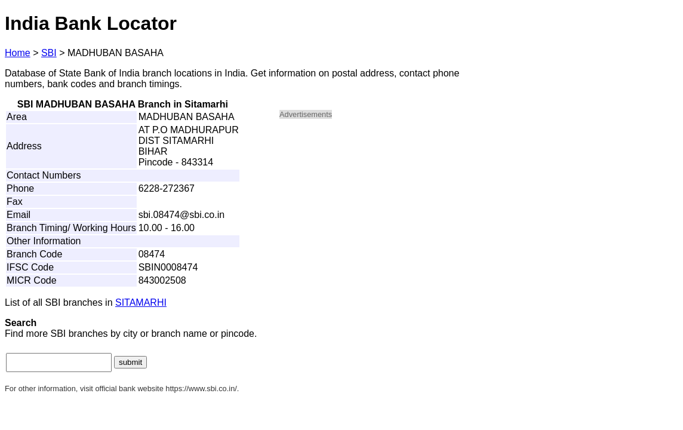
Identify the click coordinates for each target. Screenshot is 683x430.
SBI (49, 53)
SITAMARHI (141, 302)
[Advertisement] (380, 212)
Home (17, 53)
